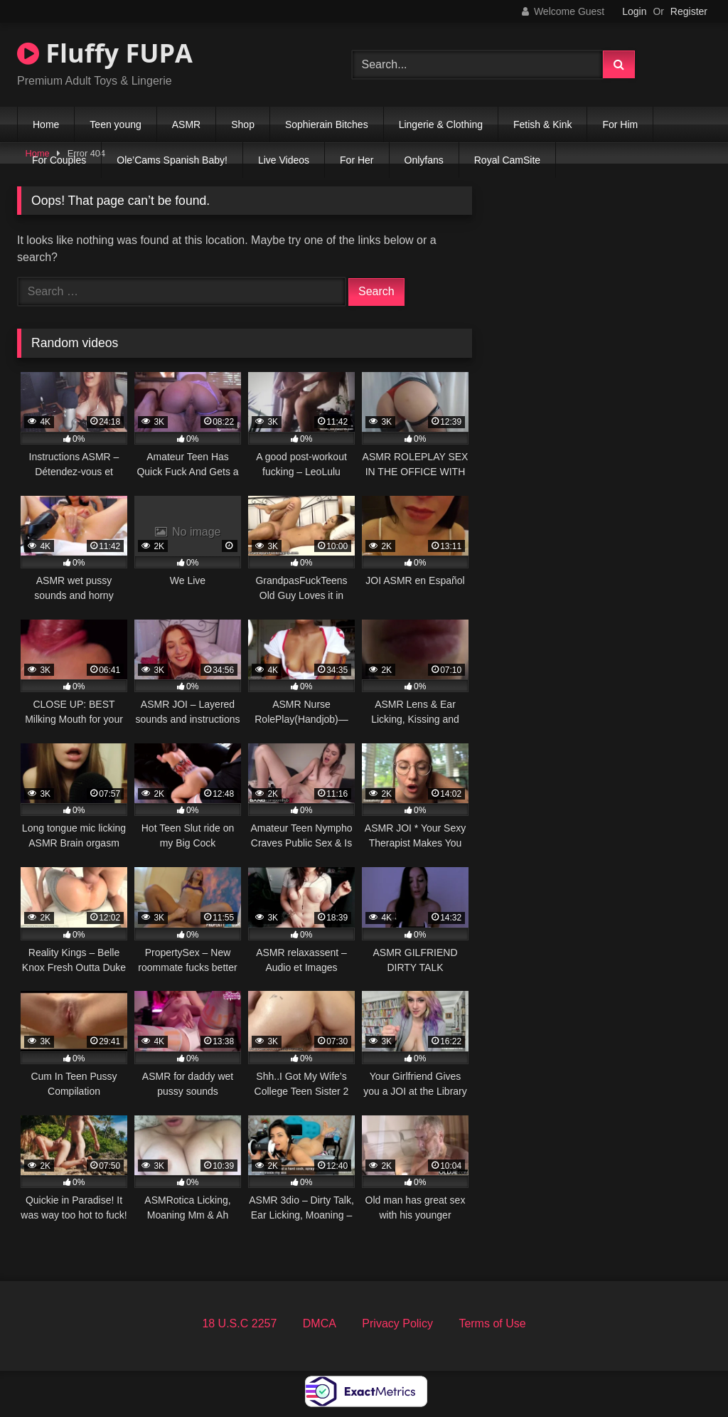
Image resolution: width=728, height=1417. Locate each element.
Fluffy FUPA (105, 53)
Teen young (115, 124)
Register (688, 11)
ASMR (186, 124)
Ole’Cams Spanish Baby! (172, 160)
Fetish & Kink (542, 124)
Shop (243, 124)
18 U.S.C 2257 (239, 1323)
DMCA (319, 1323)
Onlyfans (424, 160)
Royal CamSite (507, 160)
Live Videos (283, 160)
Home (46, 124)
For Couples (59, 160)
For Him (620, 124)
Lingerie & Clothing (441, 124)
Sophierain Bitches (326, 124)
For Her (356, 160)
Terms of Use (492, 1323)
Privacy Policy (397, 1323)
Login (634, 11)
